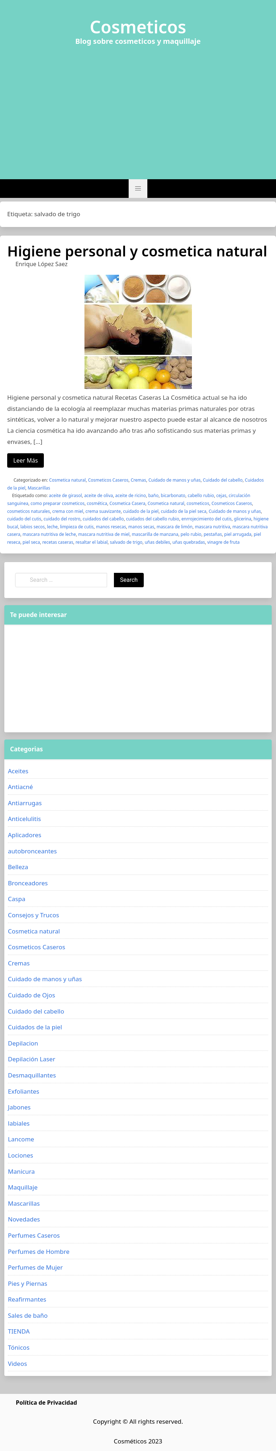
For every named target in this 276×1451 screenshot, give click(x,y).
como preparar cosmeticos (57, 503)
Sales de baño (28, 1315)
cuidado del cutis (24, 519)
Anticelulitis (24, 819)
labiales (18, 1123)
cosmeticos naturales (28, 511)
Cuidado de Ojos (31, 995)
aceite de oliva (98, 495)
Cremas (138, 480)
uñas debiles (157, 542)
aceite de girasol (65, 495)
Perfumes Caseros (34, 1235)
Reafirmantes (27, 1299)
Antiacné (20, 787)
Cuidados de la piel (35, 1027)
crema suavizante (103, 511)
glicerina (242, 519)
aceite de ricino (130, 495)
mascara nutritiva (212, 527)
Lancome (21, 1139)
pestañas (213, 534)
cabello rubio (201, 495)
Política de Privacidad (46, 1402)
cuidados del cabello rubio (152, 519)
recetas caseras (57, 542)
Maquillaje (23, 1187)
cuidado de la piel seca (183, 511)
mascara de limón (175, 527)
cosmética (97, 503)
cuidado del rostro (61, 519)
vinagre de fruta (223, 542)
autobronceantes (32, 851)
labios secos (32, 527)
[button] (138, 188)
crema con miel (67, 511)
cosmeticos (198, 503)
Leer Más (25, 460)
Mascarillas (39, 488)
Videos (17, 1363)
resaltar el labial (91, 542)
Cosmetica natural (67, 480)
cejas (221, 495)
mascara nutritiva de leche (49, 534)
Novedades (24, 1219)
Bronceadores (28, 883)
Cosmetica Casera (128, 503)
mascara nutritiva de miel (104, 534)
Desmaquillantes (32, 1075)
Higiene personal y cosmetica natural (137, 251)
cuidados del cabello (103, 519)
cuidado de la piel (140, 511)
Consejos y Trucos (33, 915)
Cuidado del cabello (223, 480)
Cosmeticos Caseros (108, 480)
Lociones (20, 1155)
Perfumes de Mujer (35, 1267)
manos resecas (111, 527)
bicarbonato (173, 495)
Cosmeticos (138, 27)
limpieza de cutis (77, 527)
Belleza (18, 867)
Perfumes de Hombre (38, 1251)
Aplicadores (24, 835)
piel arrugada (238, 534)
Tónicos (18, 1347)
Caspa (16, 899)
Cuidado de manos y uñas (174, 480)
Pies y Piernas (27, 1283)
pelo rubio (191, 534)
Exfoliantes (23, 1091)
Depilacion (23, 1043)
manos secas (141, 527)
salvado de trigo (126, 542)
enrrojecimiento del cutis (206, 519)
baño (153, 495)
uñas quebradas (188, 542)
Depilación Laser (31, 1059)
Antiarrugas (25, 803)
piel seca (31, 542)
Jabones (19, 1107)
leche (52, 527)
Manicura (21, 1171)
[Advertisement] (138, 108)
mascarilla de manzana (155, 534)
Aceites (18, 771)
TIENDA (19, 1331)
